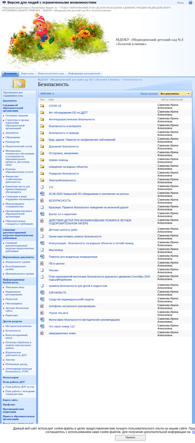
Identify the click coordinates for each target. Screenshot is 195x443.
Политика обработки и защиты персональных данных (18, 345)
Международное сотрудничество (15, 205)
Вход (180, 2)
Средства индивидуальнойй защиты (71, 299)
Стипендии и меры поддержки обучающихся (20, 198)
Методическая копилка (19, 326)
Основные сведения (17, 115)
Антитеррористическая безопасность (72, 119)
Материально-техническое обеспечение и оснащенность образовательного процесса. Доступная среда (20, 157)
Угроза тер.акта (58, 312)
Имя (51, 99)
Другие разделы (12, 321)
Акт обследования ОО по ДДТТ (68, 112)
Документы (10, 100)
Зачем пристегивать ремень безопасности (75, 236)
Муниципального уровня (20, 273)
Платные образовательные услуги (19, 170)
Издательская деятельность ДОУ (16, 354)
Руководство (13, 141)
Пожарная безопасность (64, 173)
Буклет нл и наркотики (63, 214)
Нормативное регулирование (14, 293)
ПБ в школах (57, 263)
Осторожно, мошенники (63, 153)
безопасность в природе (64, 132)
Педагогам (12, 299)
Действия (45, 93)
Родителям (12, 315)
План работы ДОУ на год (20, 386)
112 (51, 187)
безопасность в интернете (65, 126)
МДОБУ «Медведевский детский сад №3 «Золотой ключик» (77, 10)
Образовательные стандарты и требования (19, 222)
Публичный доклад (16, 364)
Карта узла (27, 73)
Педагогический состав (19, 146)
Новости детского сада (51, 73)
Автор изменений (172, 99)
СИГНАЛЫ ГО (57, 292)
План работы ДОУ (14, 382)
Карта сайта (10, 400)
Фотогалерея (10, 377)
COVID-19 (55, 105)
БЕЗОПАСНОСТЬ (60, 200)
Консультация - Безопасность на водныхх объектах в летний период (91, 243)
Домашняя (10, 73)
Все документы (170, 93)
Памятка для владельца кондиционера (73, 256)
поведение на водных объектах (68, 166)
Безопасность (13, 330)
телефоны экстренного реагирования (72, 306)
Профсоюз (9, 404)
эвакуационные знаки (62, 333)
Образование (13, 137)
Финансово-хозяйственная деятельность (14, 179)
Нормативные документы (18, 257)
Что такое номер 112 (62, 326)
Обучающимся (14, 303)
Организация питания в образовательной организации (19, 214)
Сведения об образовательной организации (13, 108)
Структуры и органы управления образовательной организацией (17, 124)
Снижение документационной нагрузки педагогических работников (18, 233)
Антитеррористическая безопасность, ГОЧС (19, 370)
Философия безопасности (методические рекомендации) (84, 319)
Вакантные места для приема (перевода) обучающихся (18, 189)
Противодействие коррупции (13, 410)
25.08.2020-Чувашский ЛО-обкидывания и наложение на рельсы (89, 193)
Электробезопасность (62, 180)
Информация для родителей (84, 73)
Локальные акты (15, 287)
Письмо (53, 270)
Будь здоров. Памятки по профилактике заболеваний (82, 139)
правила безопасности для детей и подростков (78, 285)
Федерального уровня (18, 261)
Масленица (56, 249)
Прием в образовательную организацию (19, 417)
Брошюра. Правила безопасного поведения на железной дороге (88, 207)
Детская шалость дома (63, 229)
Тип (42, 99)
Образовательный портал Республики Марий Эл (29, 7)
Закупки (10, 359)
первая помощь (58, 159)
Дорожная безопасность (64, 146)
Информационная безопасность (13, 281)
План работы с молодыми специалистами (20, 392)
